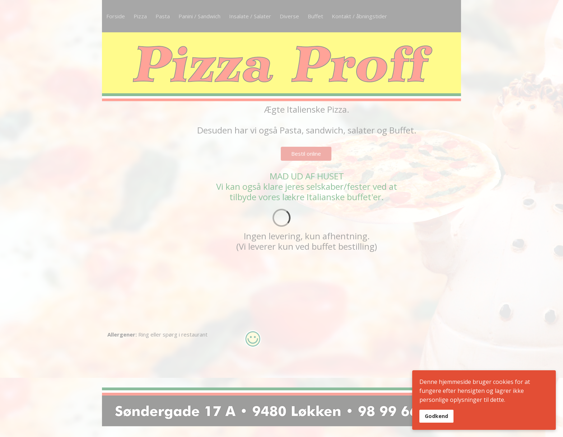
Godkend (436, 416)
